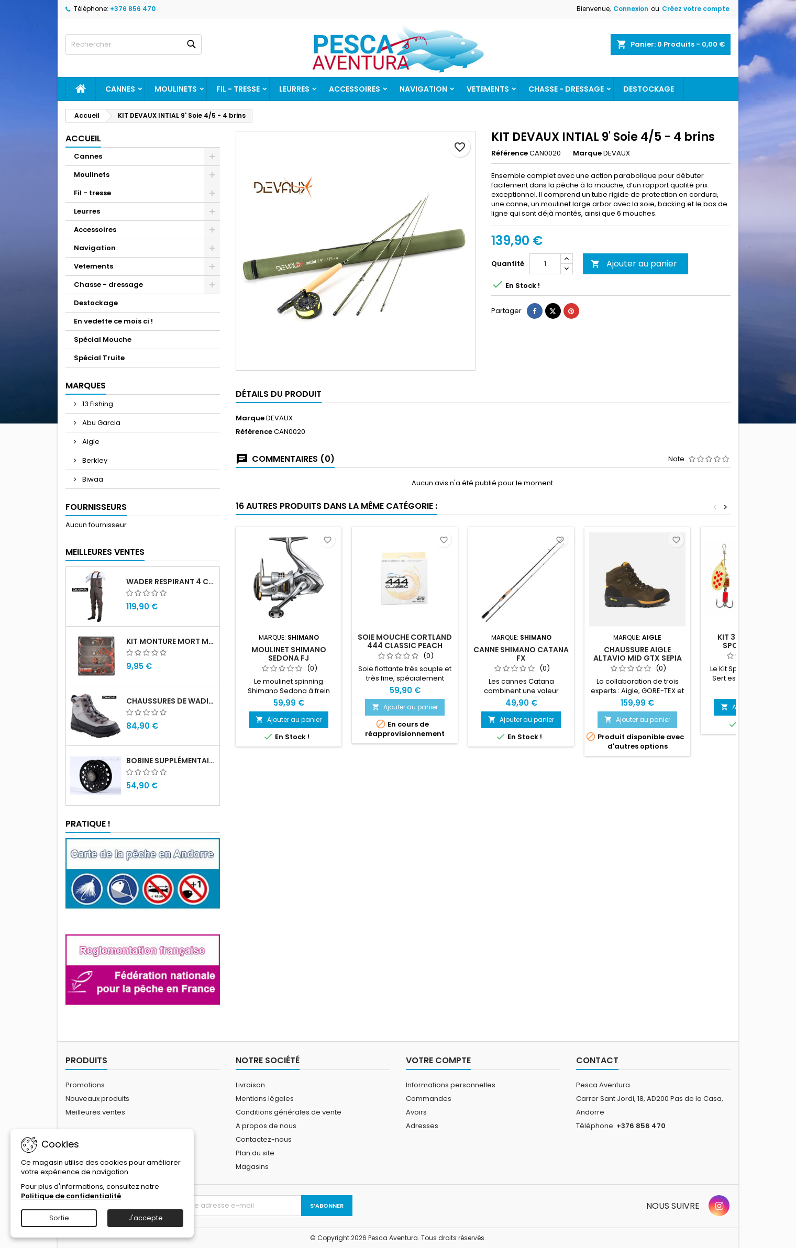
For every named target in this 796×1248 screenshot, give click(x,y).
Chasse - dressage (566, 89)
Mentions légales (265, 1099)
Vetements (488, 89)
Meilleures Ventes (105, 552)
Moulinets (175, 89)
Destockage (648, 89)
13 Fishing (97, 404)
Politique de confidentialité (71, 1196)
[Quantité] (545, 263)
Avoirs (416, 1112)
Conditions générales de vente (288, 1112)
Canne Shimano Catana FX (521, 653)
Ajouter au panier (634, 264)
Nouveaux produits (97, 1099)
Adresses (422, 1126)
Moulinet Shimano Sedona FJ (288, 653)
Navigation (423, 89)
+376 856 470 (133, 8)
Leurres (294, 89)
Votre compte (438, 1060)
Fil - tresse (238, 89)
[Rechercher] (133, 44)
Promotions (85, 1085)
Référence (509, 153)
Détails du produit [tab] (279, 394)
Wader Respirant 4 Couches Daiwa (170, 581)
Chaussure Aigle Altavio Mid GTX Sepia (637, 653)
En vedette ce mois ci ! (113, 321)
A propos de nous (266, 1126)
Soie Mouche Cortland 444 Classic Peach (405, 641)
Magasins (252, 1167)
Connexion (630, 8)
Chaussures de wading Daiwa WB (170, 701)
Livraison (250, 1085)
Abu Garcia (100, 423)
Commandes (428, 1099)
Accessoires (354, 89)
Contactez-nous (264, 1139)
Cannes (120, 89)
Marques (85, 386)
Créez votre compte (695, 8)
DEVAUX (279, 418)
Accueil (83, 138)
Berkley (94, 460)
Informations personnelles (450, 1085)
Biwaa (92, 479)
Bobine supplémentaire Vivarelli (170, 760)
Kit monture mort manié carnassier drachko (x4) (170, 641)
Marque (587, 153)
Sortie (59, 1218)
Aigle (90, 442)
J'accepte (145, 1218)
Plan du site (255, 1153)
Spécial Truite (99, 358)
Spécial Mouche (102, 339)
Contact (597, 1060)
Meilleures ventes (95, 1112)
